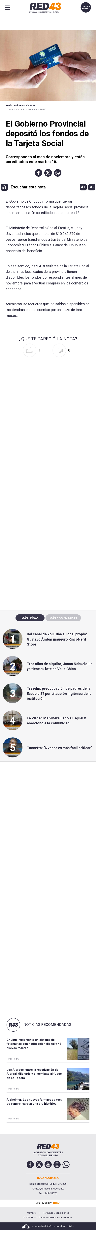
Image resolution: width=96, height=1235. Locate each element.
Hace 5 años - (15, 109)
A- (92, 187)
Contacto (32, 1213)
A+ (83, 187)
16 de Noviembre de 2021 (20, 105)
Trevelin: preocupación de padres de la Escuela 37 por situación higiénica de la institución (59, 693)
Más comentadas (63, 618)
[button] (38, 173)
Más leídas (30, 618)
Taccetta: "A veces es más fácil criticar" (59, 748)
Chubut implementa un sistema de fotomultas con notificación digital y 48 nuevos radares (34, 1044)
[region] (48, 522)
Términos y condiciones (56, 1213)
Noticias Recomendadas (47, 1024)
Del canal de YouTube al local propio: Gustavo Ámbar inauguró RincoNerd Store (57, 639)
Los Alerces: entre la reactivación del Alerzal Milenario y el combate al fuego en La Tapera (34, 1074)
